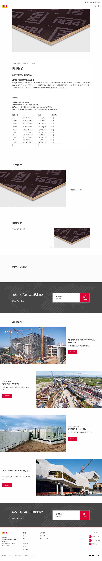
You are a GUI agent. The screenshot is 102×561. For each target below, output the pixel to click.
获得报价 (25, 549)
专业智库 (25, 544)
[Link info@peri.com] (94, 540)
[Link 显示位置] (94, 544)
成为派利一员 (44, 538)
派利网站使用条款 (18, 555)
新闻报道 (42, 535)
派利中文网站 (16, 63)
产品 (24, 535)
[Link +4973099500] (94, 536)
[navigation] (71, 297)
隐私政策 (10, 555)
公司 (24, 546)
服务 (24, 538)
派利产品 (25, 63)
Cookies (33, 555)
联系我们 (27, 555)
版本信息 (4, 555)
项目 (24, 541)
